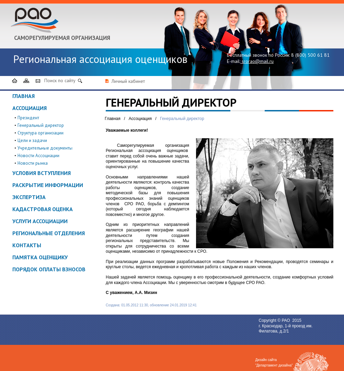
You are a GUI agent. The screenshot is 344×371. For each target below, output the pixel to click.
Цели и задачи (32, 140)
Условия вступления (41, 173)
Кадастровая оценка (42, 209)
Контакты (26, 245)
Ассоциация (29, 108)
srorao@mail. (256, 61)
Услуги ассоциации (40, 221)
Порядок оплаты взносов (48, 269)
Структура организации (41, 133)
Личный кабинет (128, 81)
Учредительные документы (45, 148)
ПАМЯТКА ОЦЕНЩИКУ (40, 257)
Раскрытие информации (47, 185)
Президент (28, 118)
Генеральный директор (41, 125)
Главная (23, 95)
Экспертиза (29, 197)
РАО (286, 320)
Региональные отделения (48, 233)
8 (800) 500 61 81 (310, 55)
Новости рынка (33, 163)
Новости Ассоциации (38, 156)
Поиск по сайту (60, 80)
